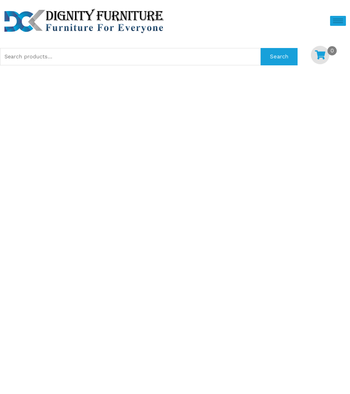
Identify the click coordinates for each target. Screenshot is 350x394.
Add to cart (246, 176)
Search (279, 56)
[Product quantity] (87, 174)
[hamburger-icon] (338, 21)
